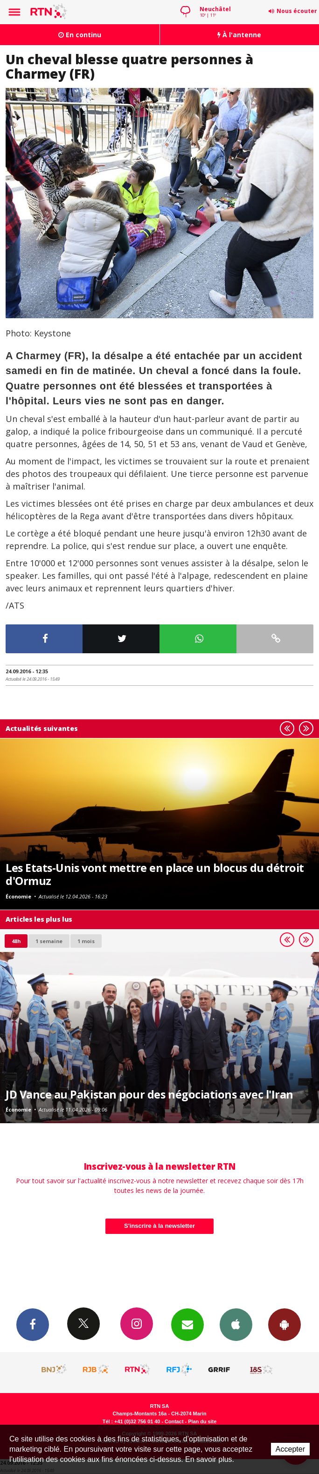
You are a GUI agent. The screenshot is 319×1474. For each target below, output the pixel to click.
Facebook (32, 1324)
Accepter (290, 1449)
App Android (284, 1324)
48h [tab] (16, 941)
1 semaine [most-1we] (48, 941)
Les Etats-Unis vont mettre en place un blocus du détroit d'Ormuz (155, 874)
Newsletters (187, 1324)
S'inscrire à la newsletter (159, 1225)
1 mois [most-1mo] (86, 941)
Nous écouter (297, 11)
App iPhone (236, 1324)
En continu (79, 34)
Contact (174, 1421)
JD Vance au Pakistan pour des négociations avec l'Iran (149, 1094)
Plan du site (202, 1421)
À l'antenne (239, 34)
